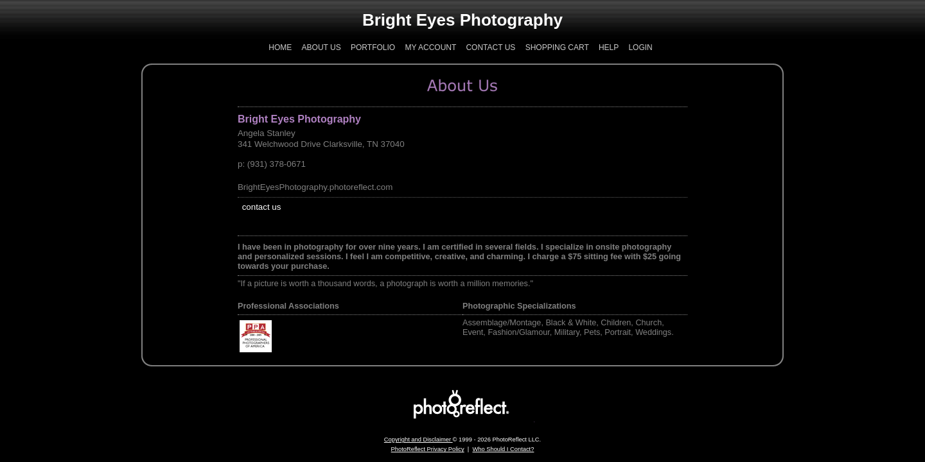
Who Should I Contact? (503, 449)
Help (609, 47)
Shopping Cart (557, 47)
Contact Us (490, 47)
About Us (321, 47)
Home (280, 47)
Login (640, 47)
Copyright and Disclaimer (418, 439)
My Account (431, 47)
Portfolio (373, 47)
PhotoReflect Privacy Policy (427, 449)
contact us (261, 207)
